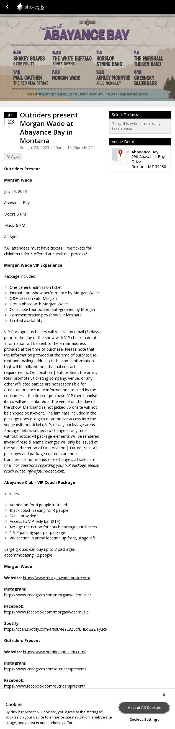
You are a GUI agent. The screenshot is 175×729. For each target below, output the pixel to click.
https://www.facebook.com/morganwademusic (46, 612)
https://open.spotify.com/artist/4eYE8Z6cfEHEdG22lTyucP (55, 629)
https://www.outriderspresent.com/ (54, 651)
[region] (87, 709)
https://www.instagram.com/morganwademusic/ (47, 594)
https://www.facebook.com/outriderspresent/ (44, 686)
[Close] (164, 694)
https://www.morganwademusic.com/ (56, 577)
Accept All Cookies (144, 707)
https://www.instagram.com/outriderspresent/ (45, 669)
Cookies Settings (144, 719)
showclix (44, 7)
